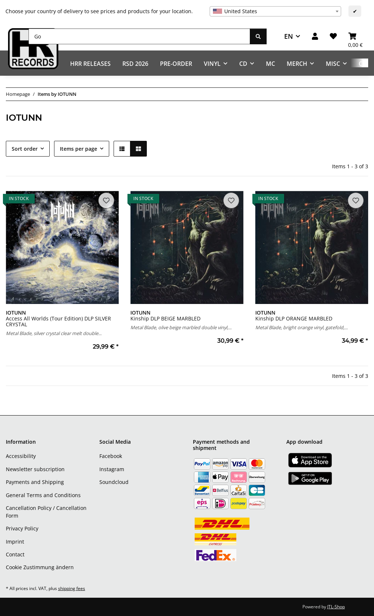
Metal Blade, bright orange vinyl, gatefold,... (301, 327)
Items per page (78, 148)
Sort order (25, 148)
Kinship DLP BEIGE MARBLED (165, 315)
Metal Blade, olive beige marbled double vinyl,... (181, 327)
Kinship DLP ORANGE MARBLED (293, 315)
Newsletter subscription (35, 469)
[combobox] (275, 11)
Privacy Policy (22, 528)
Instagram (111, 469)
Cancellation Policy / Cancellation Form (46, 511)
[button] (315, 36)
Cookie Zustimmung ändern (40, 567)
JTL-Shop (336, 607)
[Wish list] (333, 36)
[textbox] (275, 11)
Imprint (15, 541)
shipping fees (71, 588)
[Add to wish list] (106, 200)
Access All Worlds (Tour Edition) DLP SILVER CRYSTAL (58, 318)
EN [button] (288, 36)
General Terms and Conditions (43, 495)
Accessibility (21, 455)
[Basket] (355, 36)
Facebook (110, 455)
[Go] (139, 36)
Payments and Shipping (35, 481)
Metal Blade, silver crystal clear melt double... (54, 333)
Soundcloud (114, 481)
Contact (15, 554)
